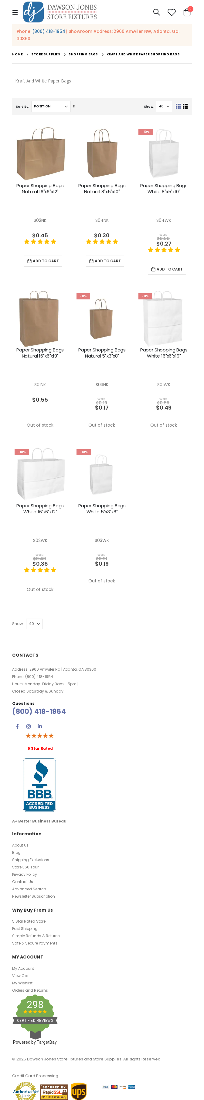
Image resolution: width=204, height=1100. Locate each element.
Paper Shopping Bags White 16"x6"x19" (164, 353)
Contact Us (22, 881)
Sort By (22, 106)
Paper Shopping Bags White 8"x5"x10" (164, 189)
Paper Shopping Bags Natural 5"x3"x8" (102, 353)
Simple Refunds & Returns (36, 935)
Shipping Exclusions (30, 859)
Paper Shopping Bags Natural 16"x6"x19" (40, 353)
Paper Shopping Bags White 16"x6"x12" (40, 509)
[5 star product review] (40, 245)
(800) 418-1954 (48, 31)
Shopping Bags (83, 54)
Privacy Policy (24, 874)
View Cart (21, 975)
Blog (16, 852)
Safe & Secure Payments (34, 943)
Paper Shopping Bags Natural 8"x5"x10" (102, 189)
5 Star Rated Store (29, 921)
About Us (20, 845)
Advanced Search (29, 889)
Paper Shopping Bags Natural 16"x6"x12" (40, 189)
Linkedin (39, 726)
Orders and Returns (30, 990)
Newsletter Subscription (33, 896)
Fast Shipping (25, 928)
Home (17, 54)
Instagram (28, 726)
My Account (23, 968)
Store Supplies (45, 54)
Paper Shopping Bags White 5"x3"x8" (102, 509)
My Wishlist (22, 983)
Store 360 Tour (25, 867)
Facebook (17, 726)
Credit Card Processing (35, 1076)
